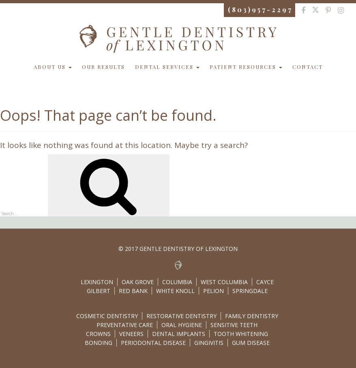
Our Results (103, 66)
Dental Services (167, 66)
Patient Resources (246, 66)
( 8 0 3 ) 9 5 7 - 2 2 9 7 (259, 9)
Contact (307, 66)
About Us (53, 66)
